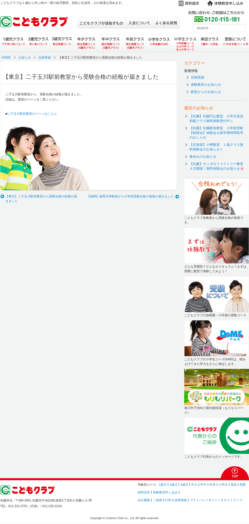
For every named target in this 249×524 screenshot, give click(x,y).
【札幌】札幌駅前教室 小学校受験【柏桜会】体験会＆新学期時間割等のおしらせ (216, 132)
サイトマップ (233, 500)
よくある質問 (166, 23)
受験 (243, 484)
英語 (234, 484)
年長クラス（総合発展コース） (135, 43)
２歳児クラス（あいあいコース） (38, 43)
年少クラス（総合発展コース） (86, 43)
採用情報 (180, 500)
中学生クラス (185, 43)
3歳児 (184, 484)
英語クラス (210, 43)
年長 (212, 484)
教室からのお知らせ (206, 92)
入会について (139, 23)
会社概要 (144, 500)
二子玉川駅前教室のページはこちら (32, 114)
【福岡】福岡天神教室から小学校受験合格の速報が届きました (130, 196)
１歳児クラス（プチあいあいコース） (13, 43)
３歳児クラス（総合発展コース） (62, 43)
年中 (203, 484)
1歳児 (163, 484)
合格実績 (44, 57)
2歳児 (173, 484)
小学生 (223, 484)
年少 (194, 484)
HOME (6, 57)
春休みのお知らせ (202, 157)
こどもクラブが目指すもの (101, 23)
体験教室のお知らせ (206, 85)
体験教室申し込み (165, 492)
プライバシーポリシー (205, 500)
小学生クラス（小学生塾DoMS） (160, 43)
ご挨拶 (157, 500)
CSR (168, 500)
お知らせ (24, 57)
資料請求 (144, 492)
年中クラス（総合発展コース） (110, 43)
